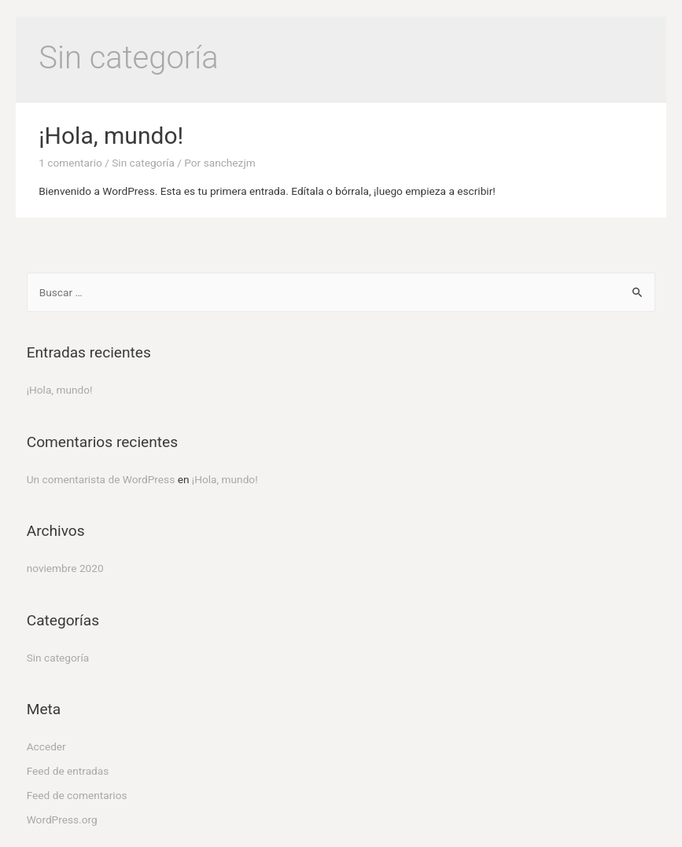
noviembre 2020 (65, 568)
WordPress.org (62, 819)
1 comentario (70, 162)
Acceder (46, 746)
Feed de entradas (68, 770)
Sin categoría (143, 162)
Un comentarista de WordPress (101, 479)
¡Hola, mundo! (111, 135)
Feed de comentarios (77, 795)
